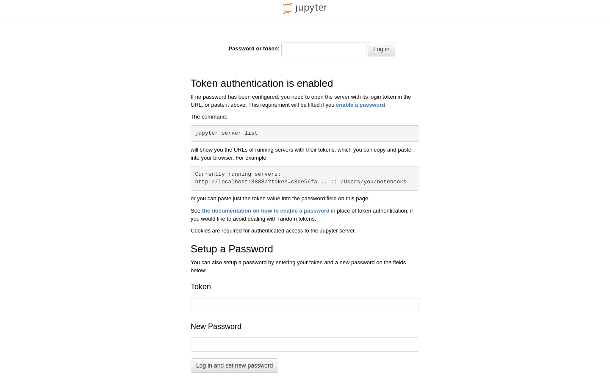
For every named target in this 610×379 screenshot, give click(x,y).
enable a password (360, 105)
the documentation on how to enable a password (266, 210)
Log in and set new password (234, 365)
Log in (381, 49)
